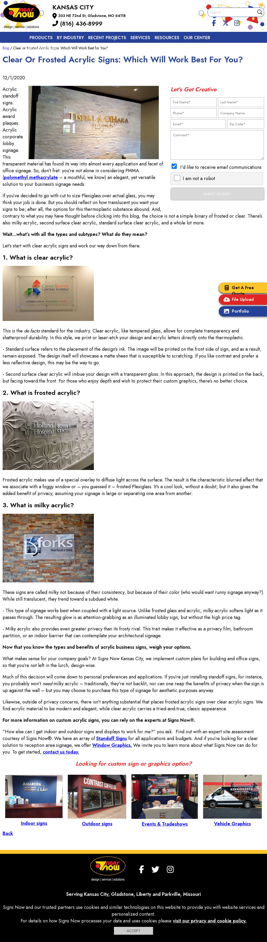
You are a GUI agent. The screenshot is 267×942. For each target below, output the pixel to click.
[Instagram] (236, 22)
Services (140, 38)
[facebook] (214, 22)
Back (8, 833)
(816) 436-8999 (77, 23)
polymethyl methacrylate (31, 177)
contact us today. (61, 752)
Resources (167, 38)
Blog (6, 48)
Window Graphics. (112, 745)
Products (41, 38)
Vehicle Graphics (232, 820)
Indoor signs (34, 820)
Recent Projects (107, 38)
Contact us (43, 49)
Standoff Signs (111, 738)
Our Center (197, 38)
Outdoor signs (97, 820)
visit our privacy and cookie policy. (210, 920)
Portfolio (235, 311)
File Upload (237, 299)
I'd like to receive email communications (221, 167)
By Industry (70, 38)
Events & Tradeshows (164, 820)
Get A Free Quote (237, 291)
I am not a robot (199, 178)
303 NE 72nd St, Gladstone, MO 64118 (92, 15)
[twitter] (225, 22)
